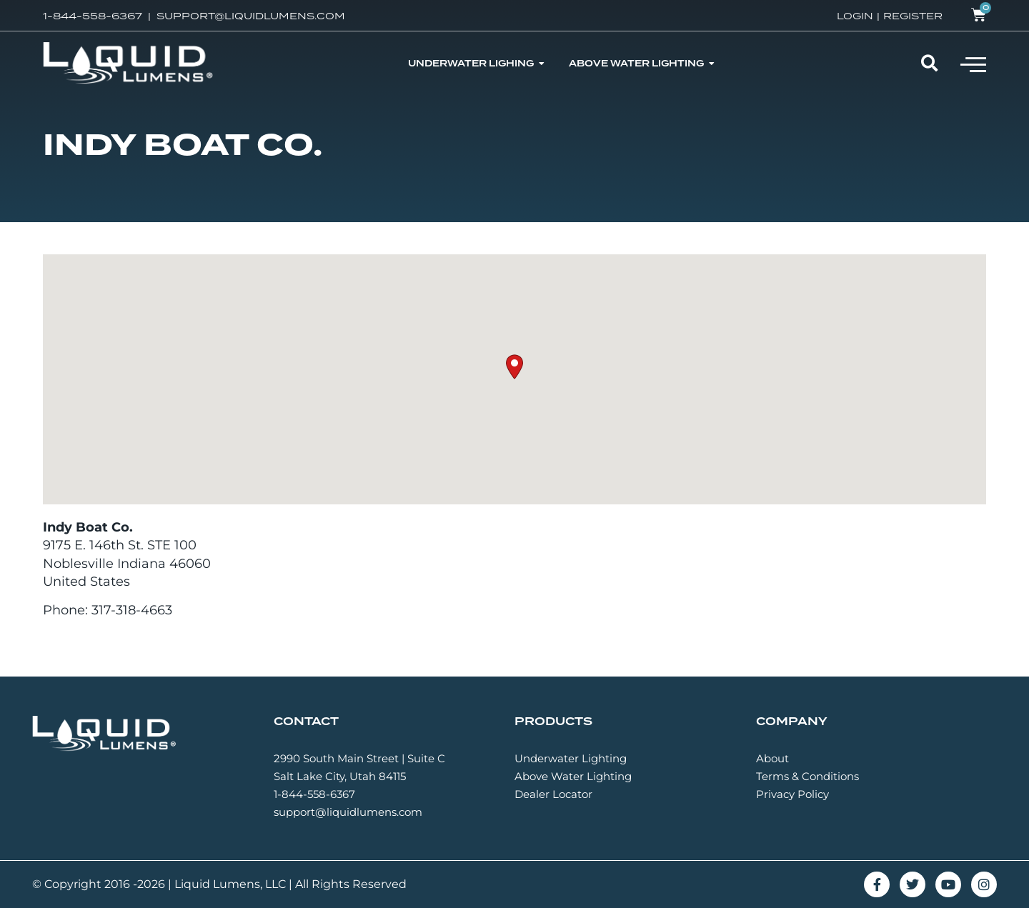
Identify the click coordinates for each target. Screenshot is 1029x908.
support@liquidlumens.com (348, 812)
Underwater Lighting (570, 758)
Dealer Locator (553, 794)
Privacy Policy (792, 794)
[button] (973, 63)
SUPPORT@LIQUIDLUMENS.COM (250, 15)
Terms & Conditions (807, 776)
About (772, 758)
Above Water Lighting (573, 776)
